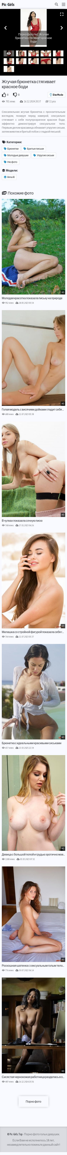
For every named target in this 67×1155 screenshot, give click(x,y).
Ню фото (10, 162)
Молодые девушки (16, 155)
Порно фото (33, 1101)
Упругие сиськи (43, 155)
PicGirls (8, 4)
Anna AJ (9, 177)
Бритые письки (34, 148)
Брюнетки (11, 148)
